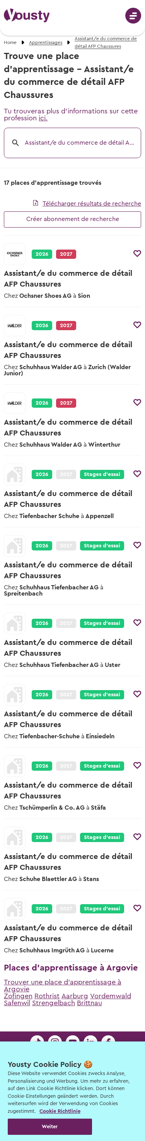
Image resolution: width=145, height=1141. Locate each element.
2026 (42, 254)
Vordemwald (110, 995)
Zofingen (18, 995)
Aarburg (74, 995)
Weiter (50, 1126)
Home (10, 42)
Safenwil (17, 1002)
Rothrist (47, 995)
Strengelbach (53, 1002)
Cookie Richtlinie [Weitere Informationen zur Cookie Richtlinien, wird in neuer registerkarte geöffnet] (59, 1111)
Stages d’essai (102, 474)
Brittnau (89, 1002)
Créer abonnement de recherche (72, 219)
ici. (43, 118)
